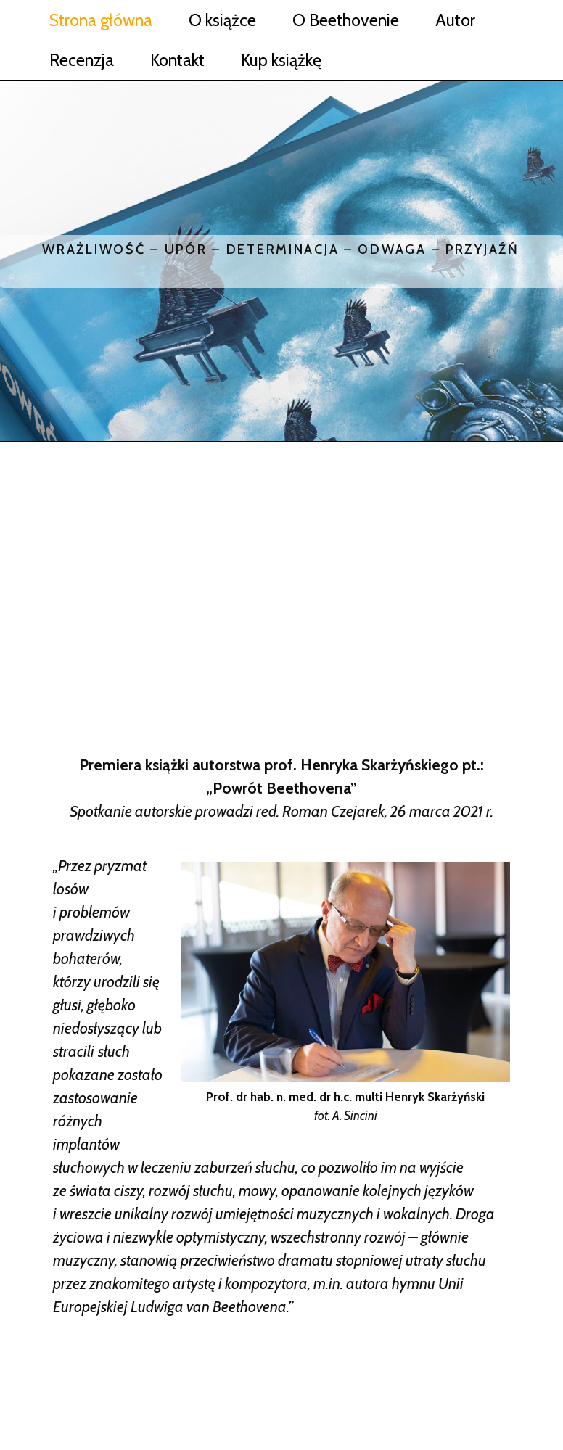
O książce (222, 19)
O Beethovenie (345, 19)
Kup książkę (281, 59)
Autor (455, 19)
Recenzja (81, 59)
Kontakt (177, 59)
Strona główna (100, 19)
